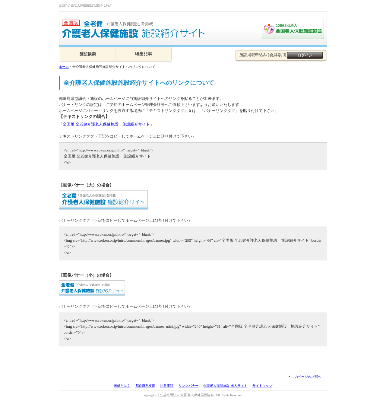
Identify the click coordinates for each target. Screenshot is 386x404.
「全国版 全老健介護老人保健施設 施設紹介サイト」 (106, 124)
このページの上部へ (306, 376)
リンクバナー (188, 385)
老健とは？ (122, 385)
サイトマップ (262, 385)
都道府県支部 (145, 385)
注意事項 (166, 385)
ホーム (64, 66)
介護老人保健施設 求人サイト (225, 385)
